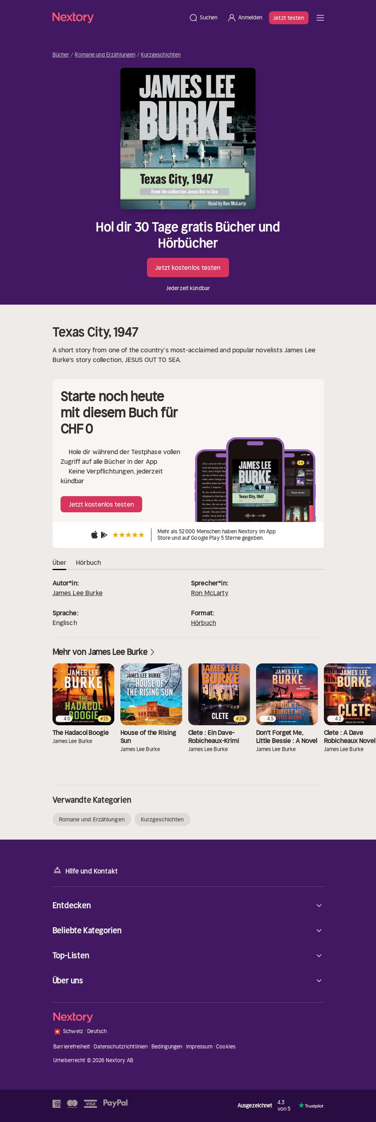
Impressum (199, 1046)
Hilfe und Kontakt (85, 870)
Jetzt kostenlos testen (188, 267)
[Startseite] (118, 18)
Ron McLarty (209, 593)
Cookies (225, 1046)
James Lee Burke (78, 593)
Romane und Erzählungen (105, 55)
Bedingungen (166, 1046)
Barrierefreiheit (71, 1046)
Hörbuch (203, 623)
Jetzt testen (288, 17)
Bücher (61, 55)
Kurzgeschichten (161, 55)
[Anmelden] (244, 17)
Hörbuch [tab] (88, 562)
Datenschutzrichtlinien (120, 1046)
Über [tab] (60, 562)
